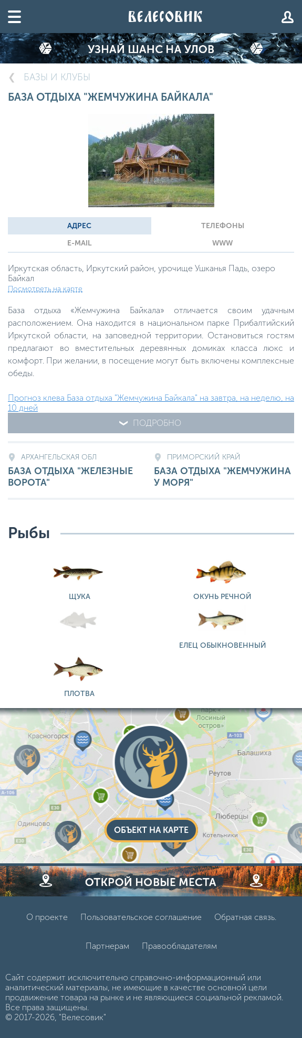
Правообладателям (179, 946)
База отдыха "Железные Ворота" (78, 470)
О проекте (47, 917)
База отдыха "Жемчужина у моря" (224, 470)
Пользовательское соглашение (141, 917)
